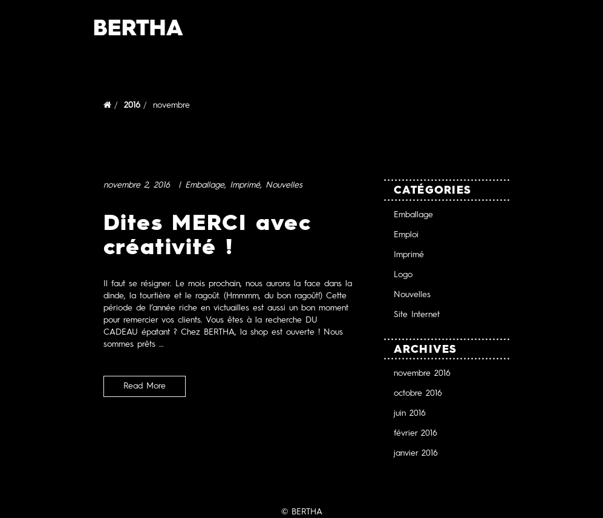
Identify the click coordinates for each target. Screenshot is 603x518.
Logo (403, 274)
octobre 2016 (418, 393)
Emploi (406, 234)
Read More (144, 386)
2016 (132, 105)
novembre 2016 (422, 373)
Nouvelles (284, 185)
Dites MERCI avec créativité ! (207, 234)
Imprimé (245, 185)
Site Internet (417, 314)
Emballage (204, 185)
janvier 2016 (416, 453)
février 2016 (415, 433)
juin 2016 (410, 413)
